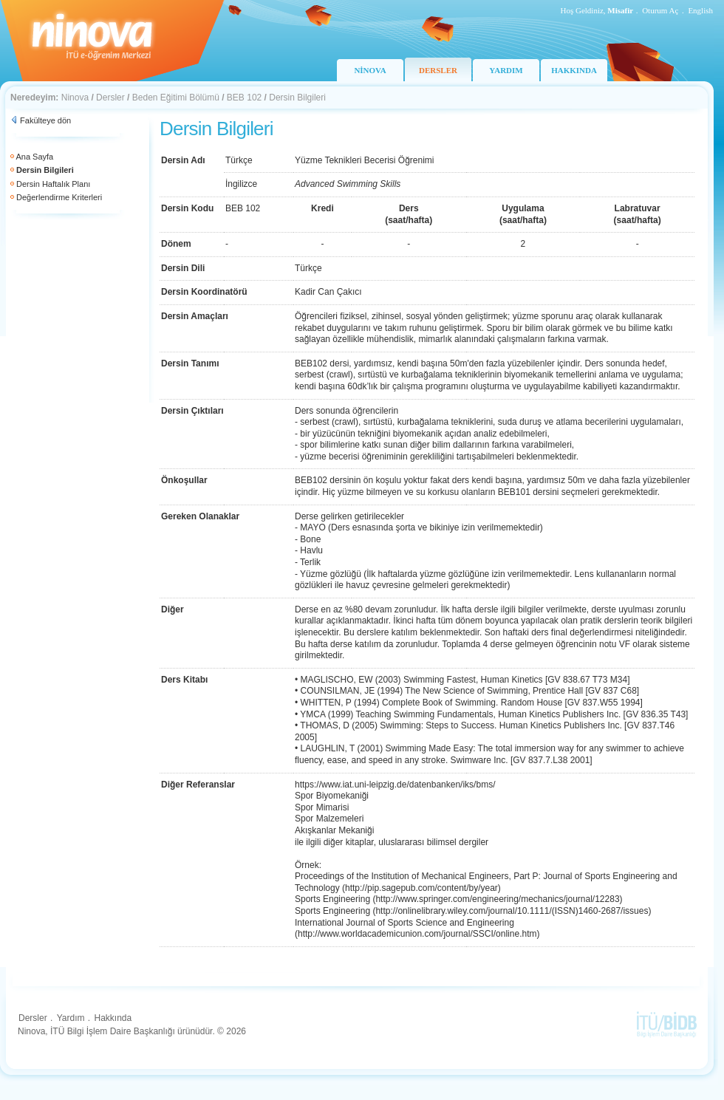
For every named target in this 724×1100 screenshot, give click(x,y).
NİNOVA (370, 70)
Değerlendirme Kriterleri (59, 197)
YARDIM (505, 70)
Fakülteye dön (45, 120)
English (700, 10)
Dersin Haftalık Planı (53, 184)
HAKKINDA (574, 70)
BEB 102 (244, 97)
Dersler (110, 97)
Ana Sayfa (34, 156)
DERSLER (438, 70)
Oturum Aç (660, 10)
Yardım (71, 1018)
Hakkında (113, 1018)
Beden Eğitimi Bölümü (175, 97)
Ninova (75, 97)
